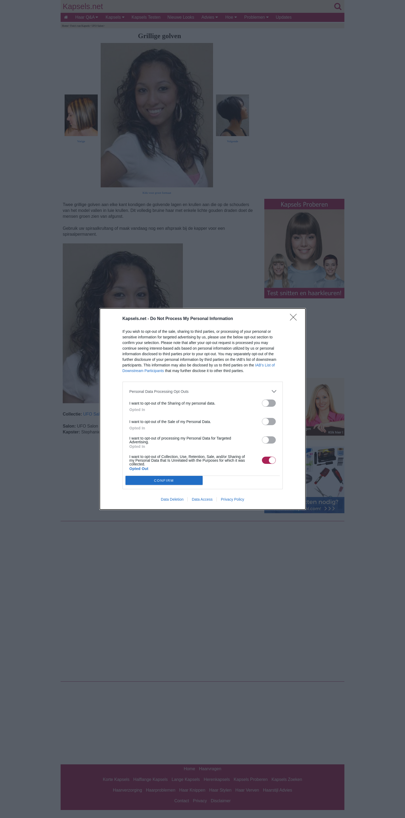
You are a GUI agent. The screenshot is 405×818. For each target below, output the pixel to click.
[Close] (295, 319)
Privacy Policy (232, 499)
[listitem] (202, 391)
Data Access (202, 499)
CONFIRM (164, 481)
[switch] (269, 403)
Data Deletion (172, 499)
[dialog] (202, 409)
